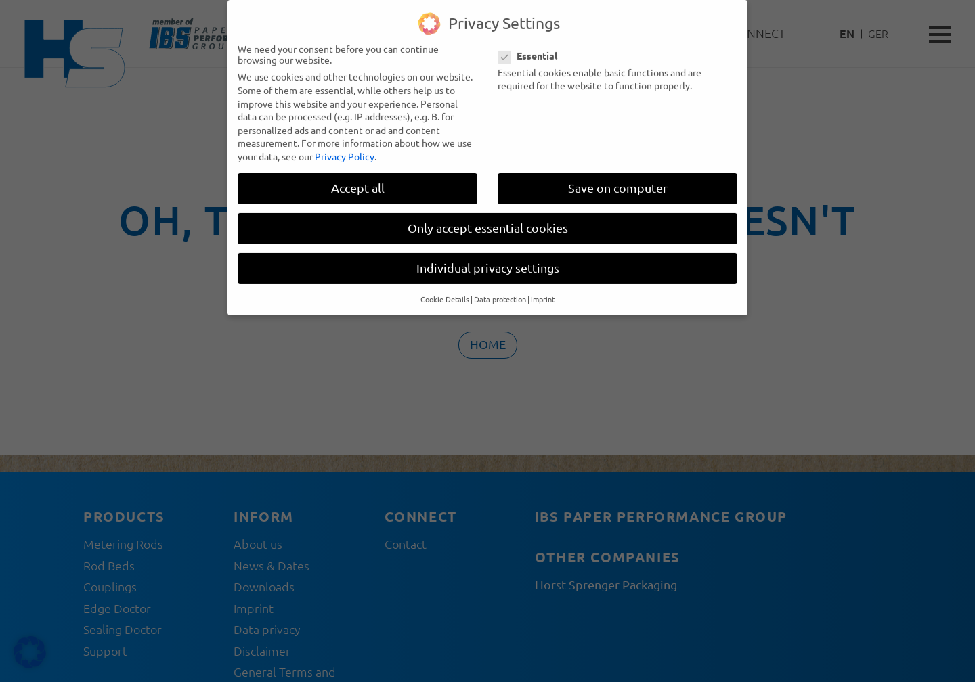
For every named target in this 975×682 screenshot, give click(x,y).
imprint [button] (543, 289)
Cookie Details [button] (444, 289)
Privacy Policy (344, 146)
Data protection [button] (500, 289)
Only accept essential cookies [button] (488, 217)
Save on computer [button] (618, 177)
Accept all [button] (358, 177)
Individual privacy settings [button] (487, 257)
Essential (532, 45)
